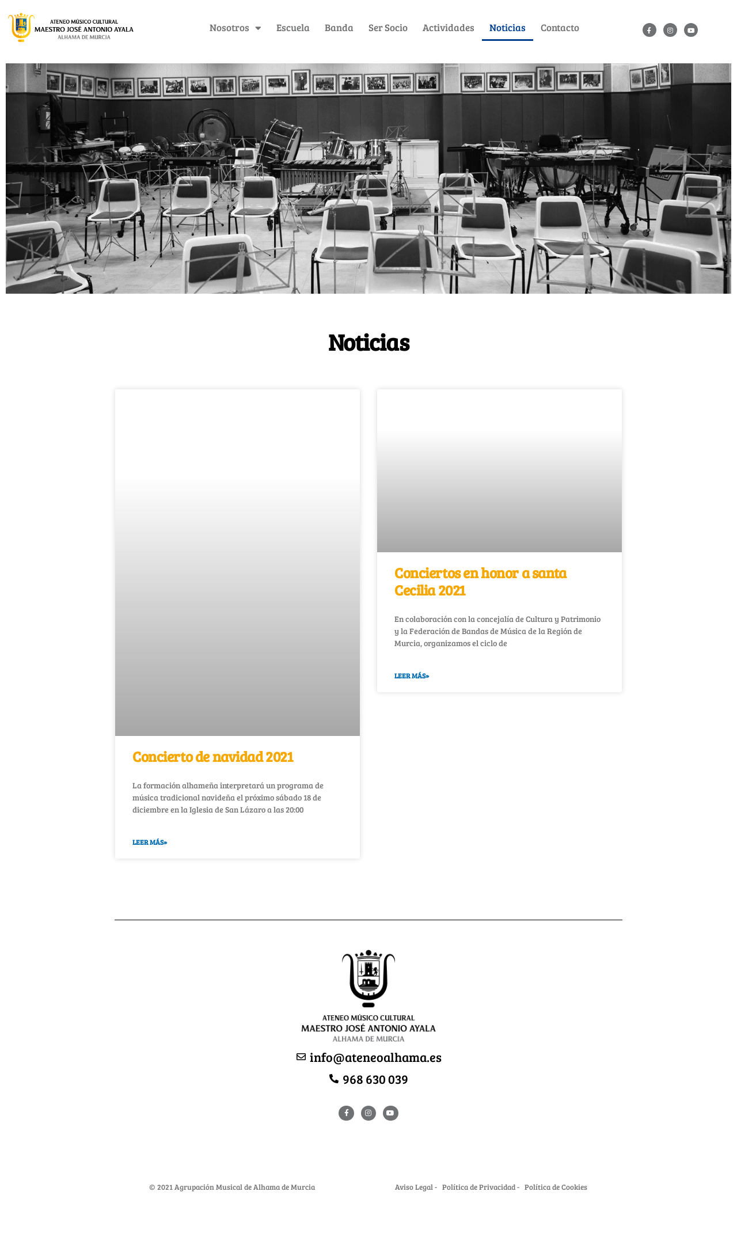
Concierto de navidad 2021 (212, 756)
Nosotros (235, 28)
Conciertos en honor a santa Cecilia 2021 (480, 581)
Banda (339, 27)
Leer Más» (149, 842)
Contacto (560, 27)
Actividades (448, 27)
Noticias (507, 27)
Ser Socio (388, 27)
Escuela (293, 27)
